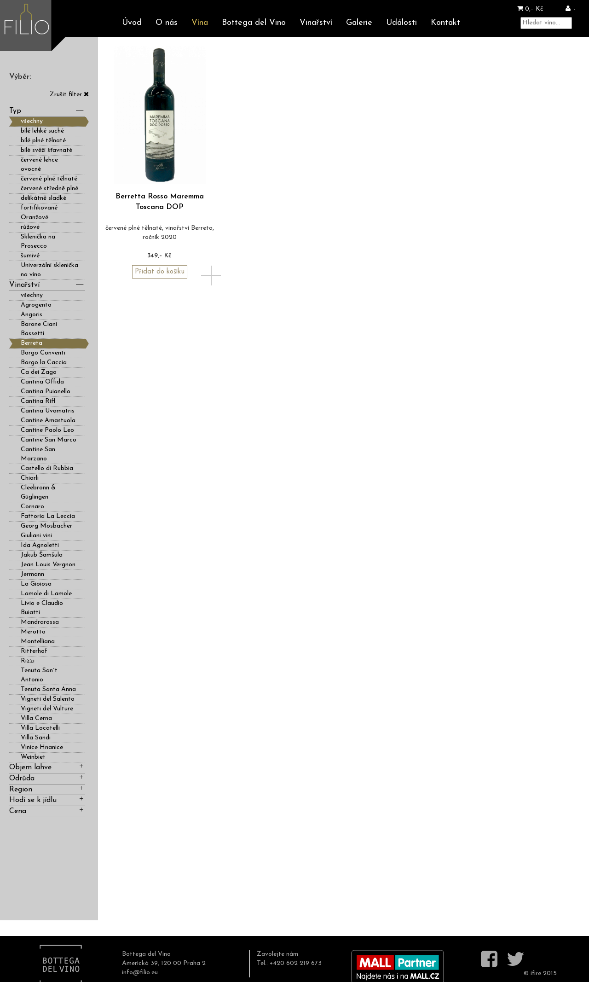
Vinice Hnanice (42, 747)
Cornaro (32, 506)
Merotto (33, 631)
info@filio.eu (140, 972)
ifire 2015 (544, 973)
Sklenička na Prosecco (38, 241)
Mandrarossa (40, 622)
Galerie (359, 22)
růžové (30, 227)
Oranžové (34, 217)
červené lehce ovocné (39, 165)
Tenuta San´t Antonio (39, 675)
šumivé (30, 255)
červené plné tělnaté (49, 178)
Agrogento (36, 305)
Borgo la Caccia (44, 362)
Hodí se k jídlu (47, 799)
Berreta (31, 343)
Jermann (32, 574)
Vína (199, 22)
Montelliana (38, 641)
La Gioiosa (36, 584)
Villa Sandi (36, 737)
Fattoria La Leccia (48, 516)
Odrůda (47, 777)
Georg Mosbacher (46, 526)
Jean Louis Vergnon (48, 564)
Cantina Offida (42, 381)
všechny (32, 121)
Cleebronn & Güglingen (38, 492)
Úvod (132, 22)
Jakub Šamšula (42, 555)
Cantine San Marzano (38, 454)
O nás (167, 22)
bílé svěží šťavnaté (46, 150)
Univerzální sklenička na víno (49, 270)
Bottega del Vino (254, 22)
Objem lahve (47, 766)
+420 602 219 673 (296, 963)
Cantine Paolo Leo (47, 430)
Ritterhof (34, 651)
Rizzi (28, 660)
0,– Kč (530, 9)
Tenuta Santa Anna (48, 689)
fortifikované (39, 207)
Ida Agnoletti (40, 545)
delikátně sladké (43, 198)
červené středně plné (49, 188)
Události (401, 22)
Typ (47, 110)
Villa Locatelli (40, 728)
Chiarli (30, 478)
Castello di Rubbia (47, 468)
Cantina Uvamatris (48, 410)
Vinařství (316, 22)
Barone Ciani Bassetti (39, 329)
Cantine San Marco (48, 439)
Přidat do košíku (160, 271)
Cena (47, 810)
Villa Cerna (36, 718)
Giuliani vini (36, 535)
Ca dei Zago (39, 372)
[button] (570, 9)
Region (47, 788)
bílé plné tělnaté (43, 140)
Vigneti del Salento (48, 699)
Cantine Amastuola (48, 420)
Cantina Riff (38, 401)
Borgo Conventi (43, 352)
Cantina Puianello (45, 391)
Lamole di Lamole (46, 593)
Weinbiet (33, 757)
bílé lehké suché (42, 131)
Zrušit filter (69, 94)
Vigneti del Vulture (47, 708)
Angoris (31, 314)
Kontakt (445, 22)
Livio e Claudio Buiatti (42, 608)
